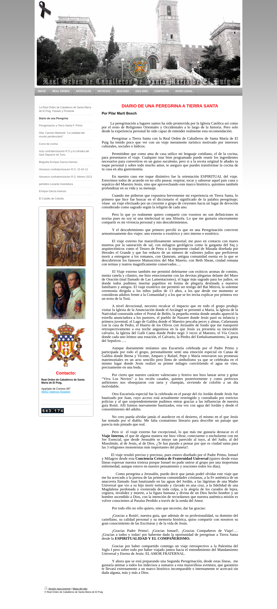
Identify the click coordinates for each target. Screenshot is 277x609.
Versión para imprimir (57, 588)
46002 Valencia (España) (55, 391)
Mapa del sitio (80, 588)
